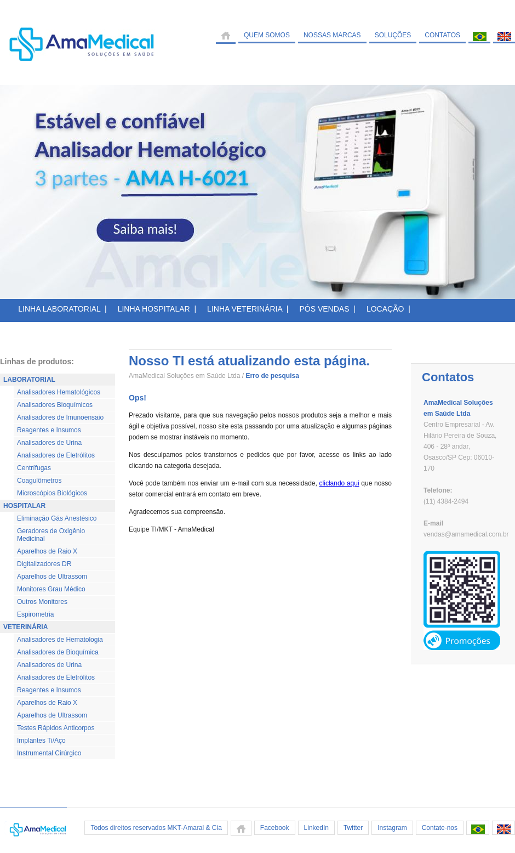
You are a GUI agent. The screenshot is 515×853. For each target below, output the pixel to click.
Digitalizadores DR (44, 564)
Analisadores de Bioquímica (58, 652)
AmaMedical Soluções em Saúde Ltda (184, 376)
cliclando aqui (339, 483)
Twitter (353, 828)
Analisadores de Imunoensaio (60, 417)
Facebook (274, 828)
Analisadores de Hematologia (60, 639)
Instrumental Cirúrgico (49, 753)
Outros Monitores (42, 602)
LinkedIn (316, 828)
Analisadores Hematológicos (58, 392)
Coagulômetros (39, 480)
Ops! (137, 397)
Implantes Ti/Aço (41, 740)
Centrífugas (34, 468)
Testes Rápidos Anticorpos (55, 728)
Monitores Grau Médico (51, 589)
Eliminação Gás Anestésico (56, 518)
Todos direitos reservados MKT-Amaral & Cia (155, 828)
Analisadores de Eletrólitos (56, 455)
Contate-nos (439, 828)
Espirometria (35, 614)
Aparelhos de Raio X (47, 551)
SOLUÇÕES (393, 35)
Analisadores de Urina (49, 443)
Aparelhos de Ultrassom (52, 576)
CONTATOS (442, 35)
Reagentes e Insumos (49, 430)
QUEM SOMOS (267, 35)
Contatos (448, 377)
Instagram (392, 828)
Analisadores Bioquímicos (55, 405)
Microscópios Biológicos (52, 493)
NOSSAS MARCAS (332, 35)
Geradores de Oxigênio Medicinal (51, 535)
